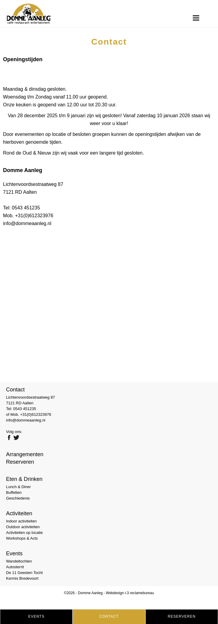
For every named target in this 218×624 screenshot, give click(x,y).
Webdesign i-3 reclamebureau (130, 593)
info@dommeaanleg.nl (27, 223)
